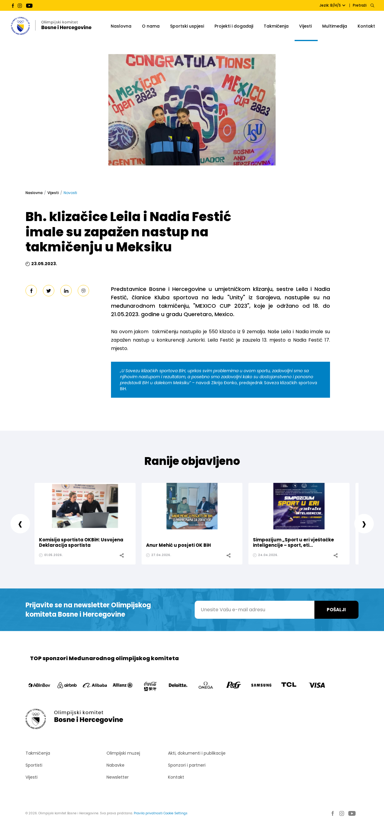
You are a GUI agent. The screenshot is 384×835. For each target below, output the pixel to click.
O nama (151, 26)
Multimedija (334, 26)
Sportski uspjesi (187, 26)
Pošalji (336, 609)
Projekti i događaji (233, 26)
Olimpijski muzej (123, 753)
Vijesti (305, 26)
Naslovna (121, 26)
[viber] (83, 290)
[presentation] (20, 523)
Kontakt (366, 26)
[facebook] (31, 290)
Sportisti (34, 765)
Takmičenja (276, 26)
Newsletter (117, 777)
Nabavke (115, 765)
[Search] (372, 5)
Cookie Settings (176, 813)
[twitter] (48, 290)
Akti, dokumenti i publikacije (197, 753)
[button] (378, 46)
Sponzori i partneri (187, 765)
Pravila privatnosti (148, 813)
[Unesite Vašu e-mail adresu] (255, 610)
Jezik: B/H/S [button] (332, 5)
